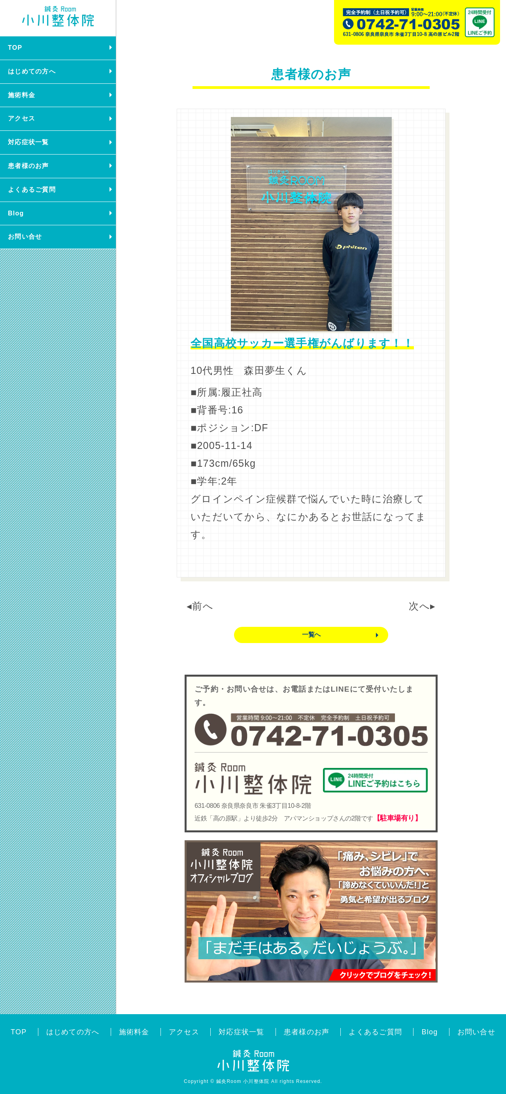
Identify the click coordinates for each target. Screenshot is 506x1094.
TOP (15, 47)
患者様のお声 (28, 165)
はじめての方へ (32, 71)
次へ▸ (422, 605)
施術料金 (21, 95)
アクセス (21, 118)
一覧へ (311, 634)
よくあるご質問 (32, 189)
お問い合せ (25, 236)
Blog (16, 213)
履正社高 (241, 392)
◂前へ (200, 605)
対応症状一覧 (28, 142)
